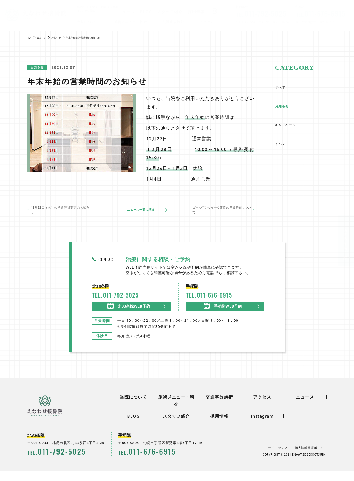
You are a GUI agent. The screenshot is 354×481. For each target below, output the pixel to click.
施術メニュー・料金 (131, 22)
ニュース (126, 12)
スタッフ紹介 (170, 12)
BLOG (146, 12)
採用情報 (196, 12)
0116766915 (320, 13)
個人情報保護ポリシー (311, 458)
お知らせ (41, 67)
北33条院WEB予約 (129, 312)
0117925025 (261, 13)
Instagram (262, 426)
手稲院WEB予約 (223, 312)
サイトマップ (277, 458)
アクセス (207, 22)
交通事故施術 (173, 22)
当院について (88, 22)
